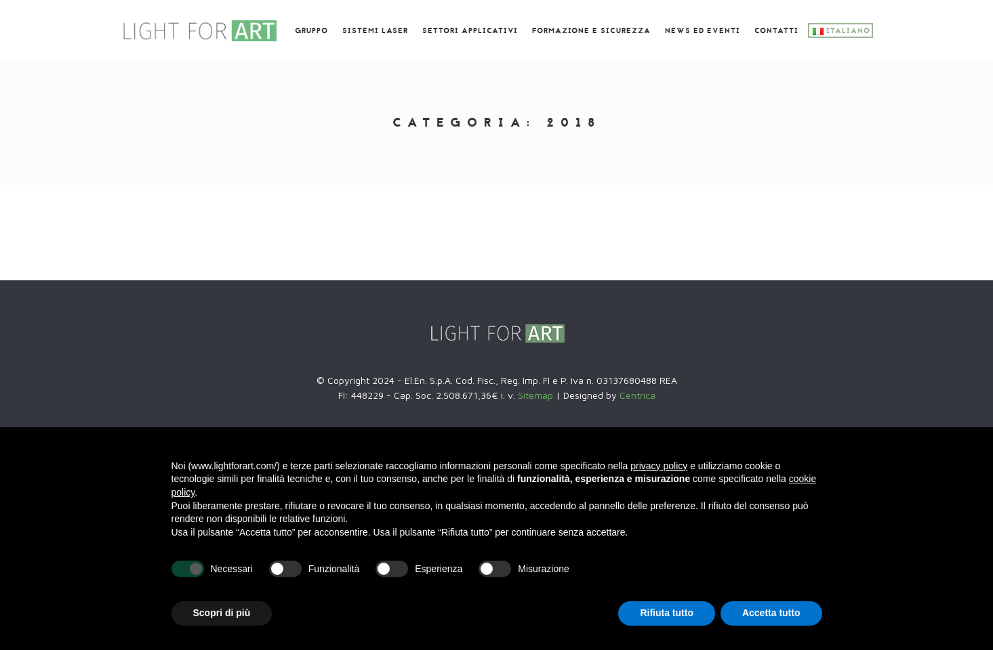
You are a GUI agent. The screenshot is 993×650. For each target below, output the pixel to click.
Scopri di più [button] (222, 612)
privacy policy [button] (658, 465)
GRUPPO (311, 31)
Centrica (637, 395)
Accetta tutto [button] (771, 612)
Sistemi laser (375, 31)
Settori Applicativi (470, 31)
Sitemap (537, 395)
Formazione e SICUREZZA (591, 31)
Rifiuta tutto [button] (666, 612)
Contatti (776, 31)
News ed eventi (702, 31)
